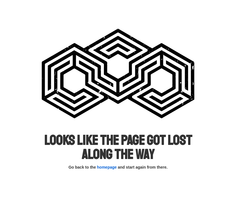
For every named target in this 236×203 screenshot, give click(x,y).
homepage (107, 167)
